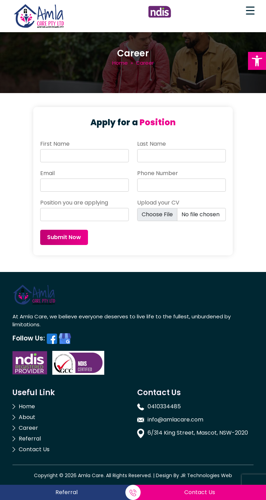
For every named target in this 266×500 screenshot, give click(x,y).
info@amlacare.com (175, 420)
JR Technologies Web (206, 475)
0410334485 (164, 406)
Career (28, 428)
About (27, 417)
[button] (257, 61)
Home (120, 62)
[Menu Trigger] (250, 10)
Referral (30, 439)
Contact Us (34, 449)
